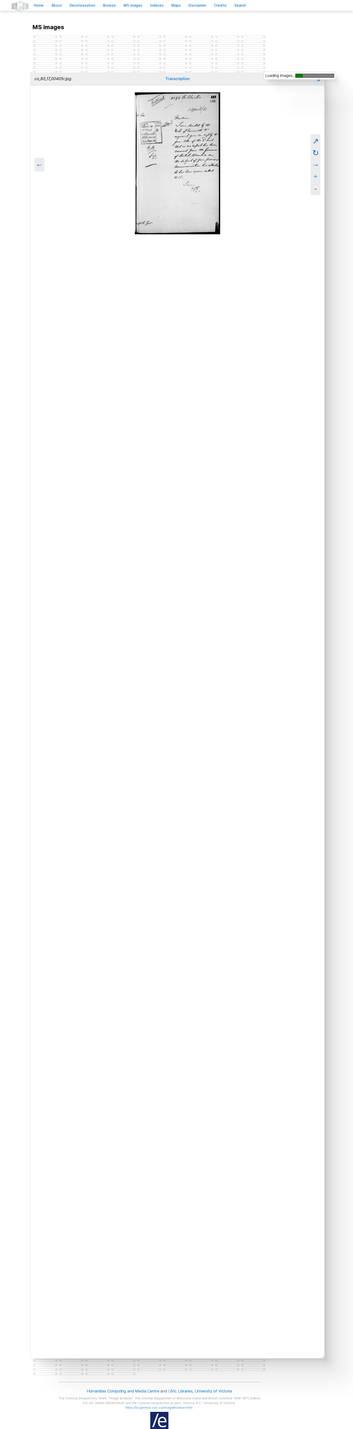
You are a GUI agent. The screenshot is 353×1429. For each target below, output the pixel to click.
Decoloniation (82, 5)
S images (133, 5)
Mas (176, 5)
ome (39, 5)
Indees (157, 5)
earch (240, 5)
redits (220, 5)
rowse (109, 5)
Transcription (177, 78)
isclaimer (197, 5)
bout (56, 5)
